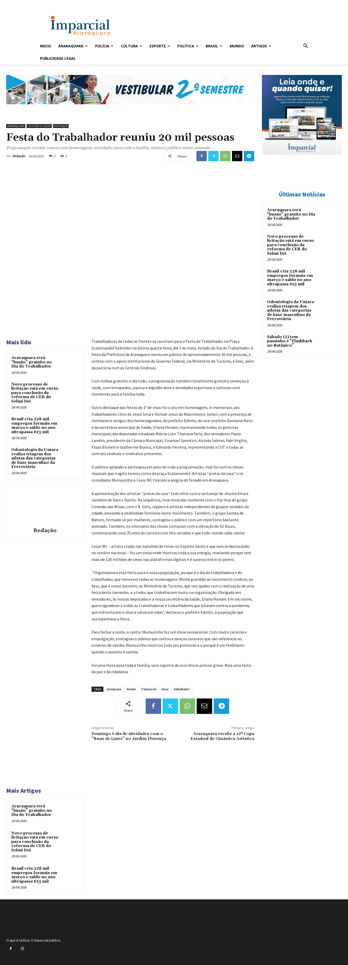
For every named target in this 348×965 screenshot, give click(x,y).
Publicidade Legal (58, 58)
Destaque (61, 126)
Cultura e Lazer (39, 126)
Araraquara (73, 46)
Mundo (237, 46)
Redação (18, 156)
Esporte (160, 46)
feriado (131, 689)
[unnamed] (130, 108)
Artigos (261, 46)
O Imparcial (148, 689)
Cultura (131, 46)
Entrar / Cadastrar (48, 3)
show (164, 689)
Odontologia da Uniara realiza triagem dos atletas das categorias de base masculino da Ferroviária (34, 458)
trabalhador (181, 689)
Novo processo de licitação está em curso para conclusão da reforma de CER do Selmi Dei (34, 393)
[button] (305, 46)
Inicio (45, 46)
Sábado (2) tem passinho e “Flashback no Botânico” (289, 341)
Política (187, 46)
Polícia (104, 46)
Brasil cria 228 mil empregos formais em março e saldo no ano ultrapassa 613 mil (34, 425)
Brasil (214, 46)
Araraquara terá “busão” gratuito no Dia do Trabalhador (31, 362)
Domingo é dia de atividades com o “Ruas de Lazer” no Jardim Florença (129, 736)
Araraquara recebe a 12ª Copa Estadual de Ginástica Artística (222, 736)
